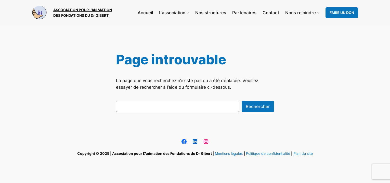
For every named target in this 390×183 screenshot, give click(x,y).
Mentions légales (229, 153)
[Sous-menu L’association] (188, 12)
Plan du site (303, 153)
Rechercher (258, 106)
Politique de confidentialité (268, 153)
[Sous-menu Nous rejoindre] (318, 12)
